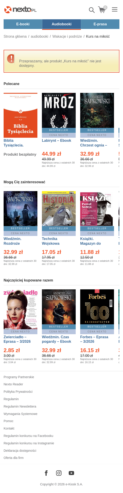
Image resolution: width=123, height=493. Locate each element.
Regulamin (11, 399)
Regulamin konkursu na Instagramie (29, 443)
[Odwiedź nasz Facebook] (46, 473)
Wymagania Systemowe (20, 414)
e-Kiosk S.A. (74, 484)
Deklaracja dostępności (20, 450)
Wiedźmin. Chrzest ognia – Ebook (93, 145)
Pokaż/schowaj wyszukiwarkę (92, 10)
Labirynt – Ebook (56, 140)
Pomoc (9, 421)
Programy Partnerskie (19, 377)
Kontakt (9, 428)
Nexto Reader (13, 384)
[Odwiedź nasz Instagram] (58, 473)
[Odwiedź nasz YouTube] (71, 473)
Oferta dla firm (14, 458)
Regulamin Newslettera (20, 406)
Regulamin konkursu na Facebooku (28, 436)
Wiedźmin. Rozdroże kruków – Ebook (17, 243)
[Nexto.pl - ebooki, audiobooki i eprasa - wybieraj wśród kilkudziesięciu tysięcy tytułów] (20, 10)
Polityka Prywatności (18, 391)
